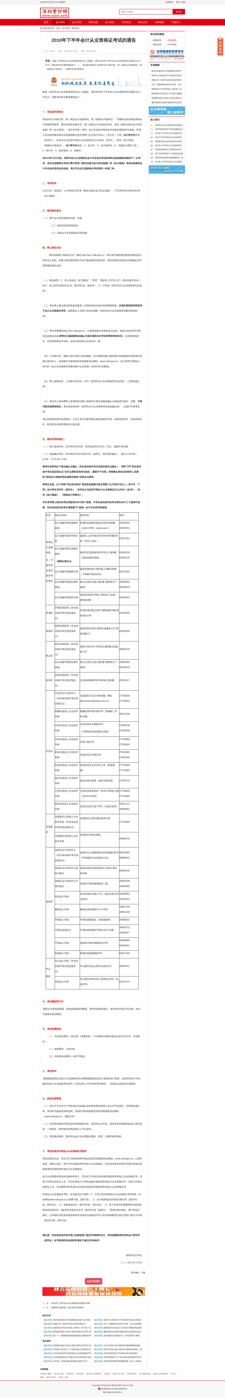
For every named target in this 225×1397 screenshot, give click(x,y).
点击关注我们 (94, 1281)
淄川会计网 (58, 1374)
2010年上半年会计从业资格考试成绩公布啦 (70, 1303)
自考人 (174, 1374)
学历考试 (126, 22)
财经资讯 (157, 44)
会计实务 (109, 22)
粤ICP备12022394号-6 (112, 1392)
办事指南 (159, 22)
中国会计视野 (45, 1374)
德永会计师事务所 (94, 1374)
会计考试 (76, 22)
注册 (183, 2)
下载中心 (176, 22)
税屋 (42, 1377)
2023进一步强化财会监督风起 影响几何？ (70, 1361)
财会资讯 (75, 28)
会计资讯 (60, 22)
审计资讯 (172, 44)
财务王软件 (51, 1377)
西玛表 (107, 1374)
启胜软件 (70, 1374)
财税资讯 (157, 40)
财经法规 (93, 22)
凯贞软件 (80, 1374)
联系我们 (169, 2)
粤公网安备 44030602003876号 (112, 1388)
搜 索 (178, 11)
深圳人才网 (63, 1377)
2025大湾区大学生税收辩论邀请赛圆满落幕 (122, 1345)
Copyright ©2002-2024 (102, 1385)
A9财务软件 (132, 1374)
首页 (46, 22)
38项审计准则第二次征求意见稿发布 (67, 1307)
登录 (178, 2)
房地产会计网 (118, 1374)
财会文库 (142, 22)
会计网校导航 (145, 1374)
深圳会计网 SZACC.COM (122, 1385)
